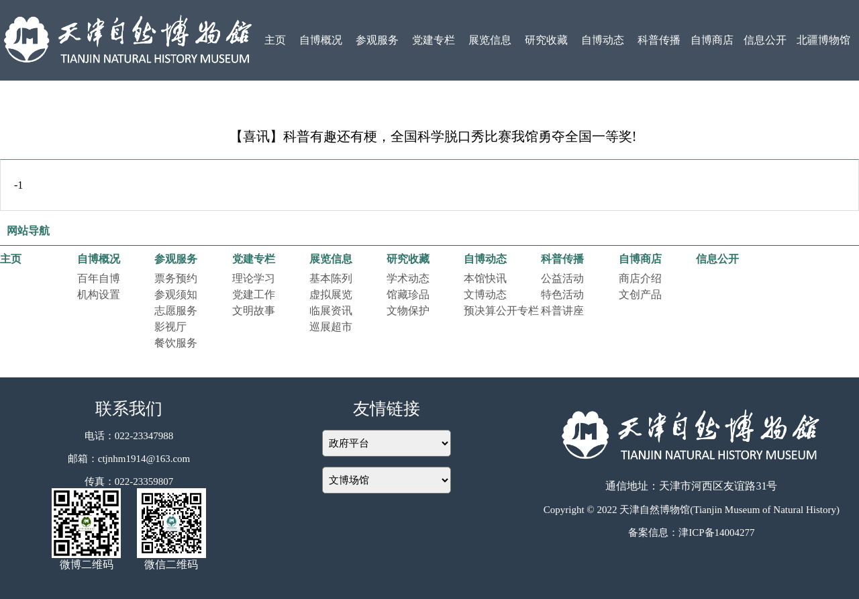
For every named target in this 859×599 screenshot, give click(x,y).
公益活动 (562, 278)
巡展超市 (330, 326)
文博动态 (485, 294)
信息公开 (765, 40)
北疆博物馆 (823, 40)
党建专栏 (433, 40)
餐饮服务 (175, 343)
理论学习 (253, 278)
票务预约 (175, 278)
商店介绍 (640, 278)
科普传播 (659, 40)
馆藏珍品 (408, 294)
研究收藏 (546, 40)
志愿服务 (175, 310)
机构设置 (98, 294)
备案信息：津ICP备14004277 (691, 532)
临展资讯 (330, 310)
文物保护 (408, 310)
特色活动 (562, 294)
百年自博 (98, 278)
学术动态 (408, 278)
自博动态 (602, 40)
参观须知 (175, 294)
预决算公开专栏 (501, 310)
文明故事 (253, 310)
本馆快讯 (485, 278)
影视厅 (170, 326)
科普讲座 (562, 310)
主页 (275, 40)
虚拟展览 (330, 294)
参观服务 (377, 40)
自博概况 (320, 40)
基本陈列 (330, 278)
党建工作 (253, 294)
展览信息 (489, 40)
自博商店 (712, 40)
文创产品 (640, 294)
